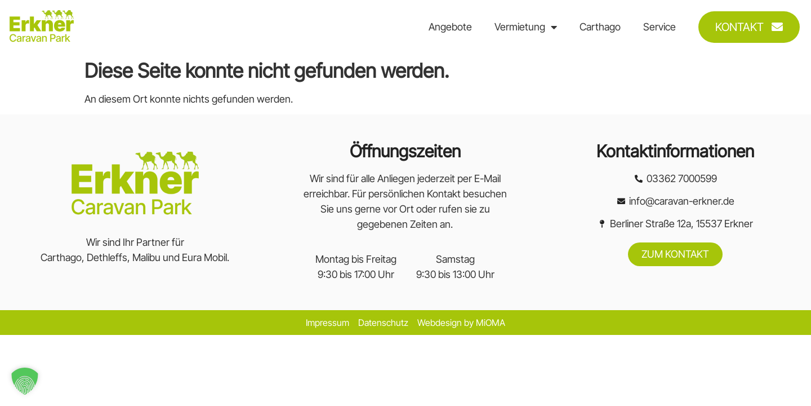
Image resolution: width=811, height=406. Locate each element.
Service (659, 27)
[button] (25, 381)
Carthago (600, 27)
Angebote (450, 27)
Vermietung (525, 27)
